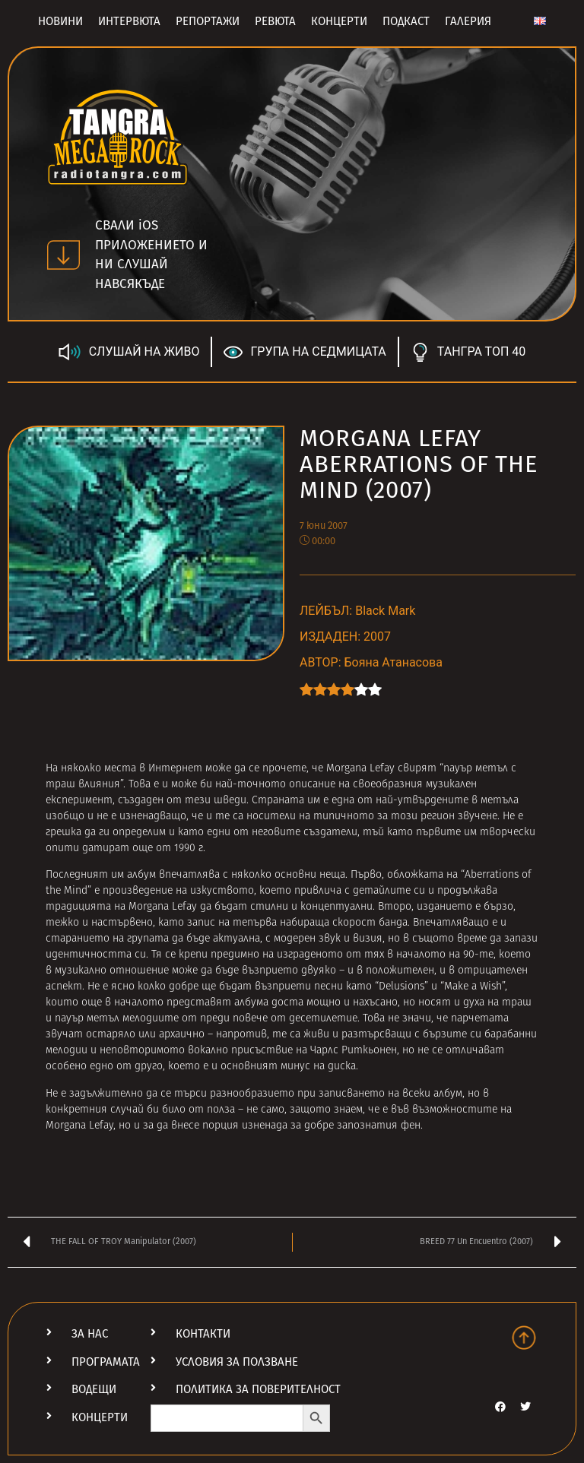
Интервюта (129, 21)
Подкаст (406, 21)
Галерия (468, 21)
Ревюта (275, 21)
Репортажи (208, 21)
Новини (60, 21)
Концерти (339, 21)
